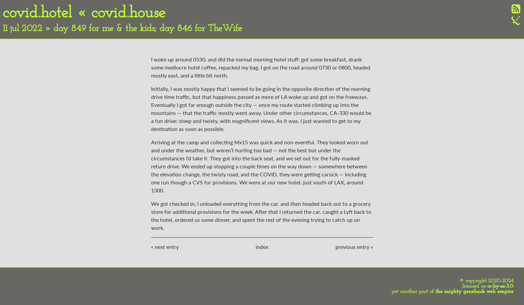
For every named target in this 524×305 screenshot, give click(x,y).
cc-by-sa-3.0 (500, 286)
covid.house (128, 13)
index (262, 247)
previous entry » (354, 247)
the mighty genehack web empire (474, 291)
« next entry (165, 247)
